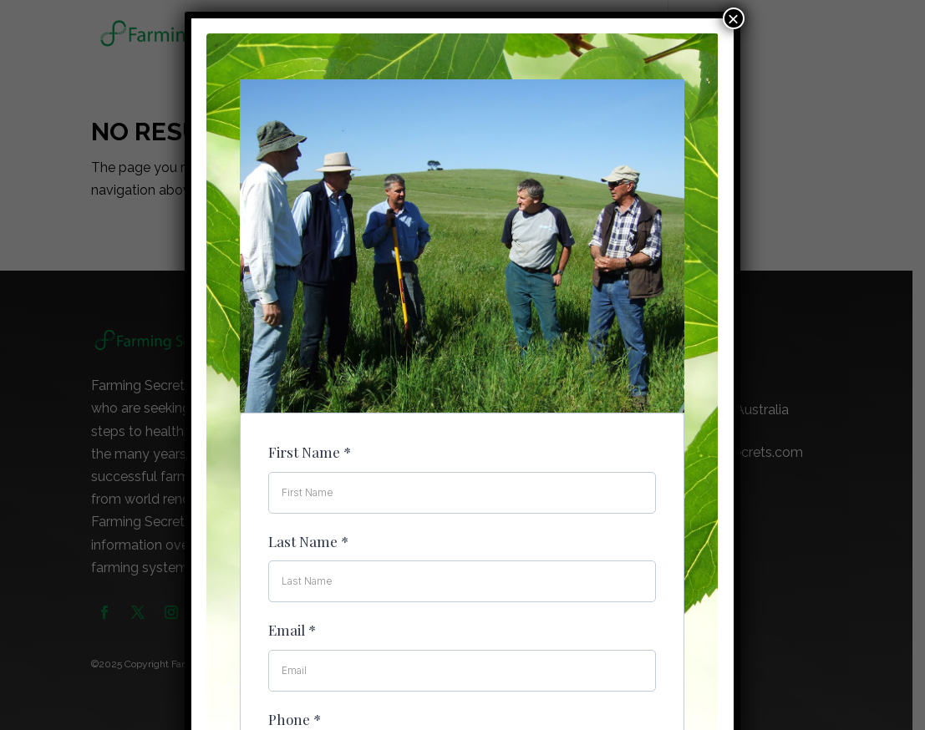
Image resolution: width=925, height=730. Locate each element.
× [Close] (733, 18)
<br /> (462, 357)
